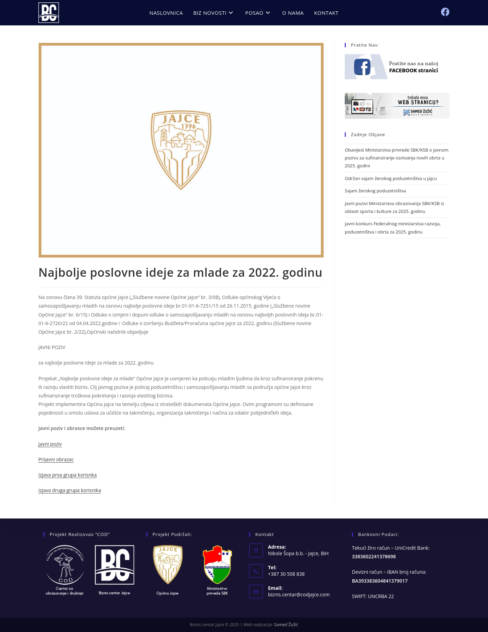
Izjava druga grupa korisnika (69, 490)
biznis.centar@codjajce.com (299, 594)
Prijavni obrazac (56, 459)
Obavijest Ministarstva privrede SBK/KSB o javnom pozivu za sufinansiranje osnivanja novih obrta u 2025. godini (397, 158)
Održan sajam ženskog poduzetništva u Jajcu (391, 178)
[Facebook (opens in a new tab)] (445, 12)
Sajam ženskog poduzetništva (375, 191)
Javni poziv (50, 444)
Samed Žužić (286, 625)
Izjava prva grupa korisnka (67, 475)
